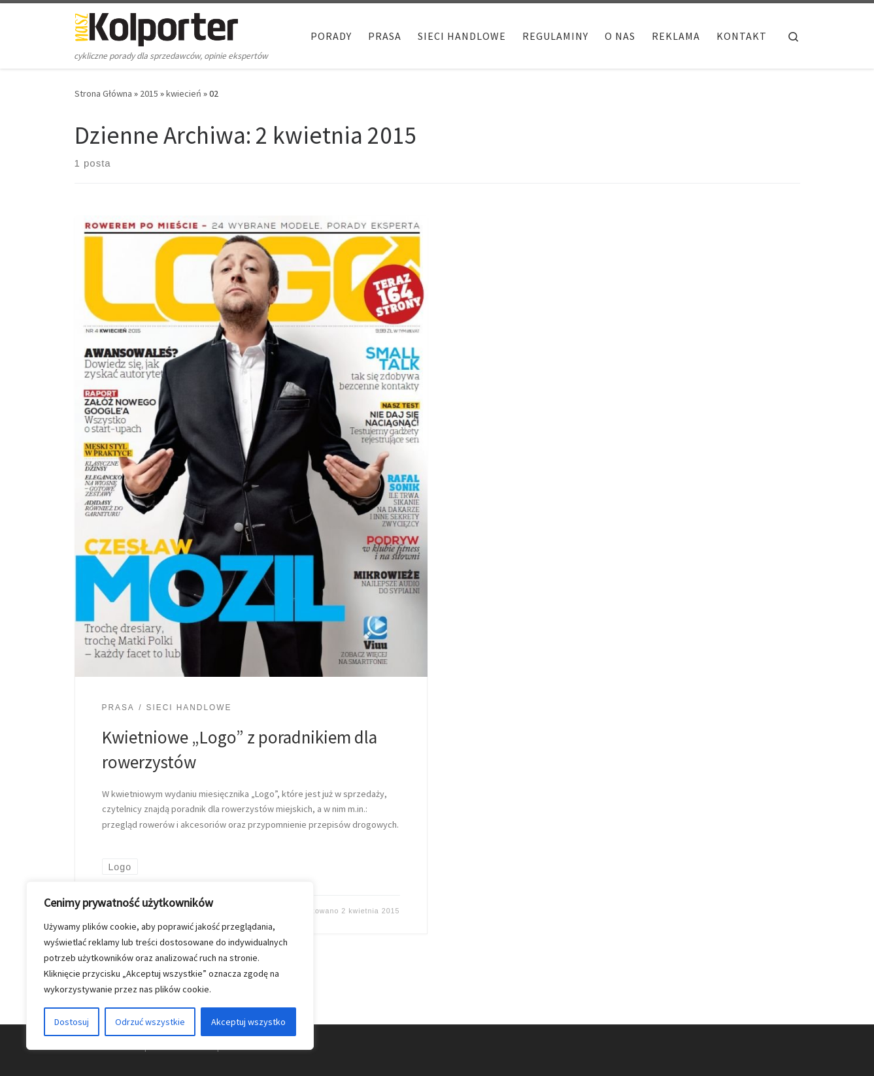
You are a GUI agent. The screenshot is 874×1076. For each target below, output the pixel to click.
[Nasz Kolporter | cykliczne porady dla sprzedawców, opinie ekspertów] (156, 27)
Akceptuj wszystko (248, 1022)
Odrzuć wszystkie (150, 1022)
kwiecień (183, 93)
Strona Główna (103, 93)
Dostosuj (71, 1022)
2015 (149, 93)
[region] (170, 965)
